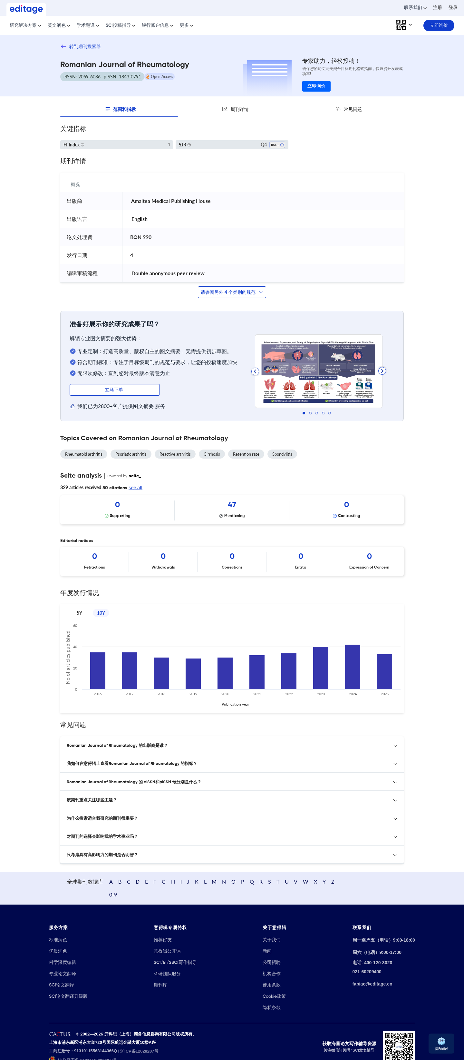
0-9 (389, 875)
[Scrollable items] (232, 509)
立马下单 (114, 390)
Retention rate (246, 454)
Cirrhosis (212, 454)
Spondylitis (282, 454)
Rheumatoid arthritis (83, 454)
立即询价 (316, 86)
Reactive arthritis (175, 454)
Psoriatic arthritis (131, 454)
